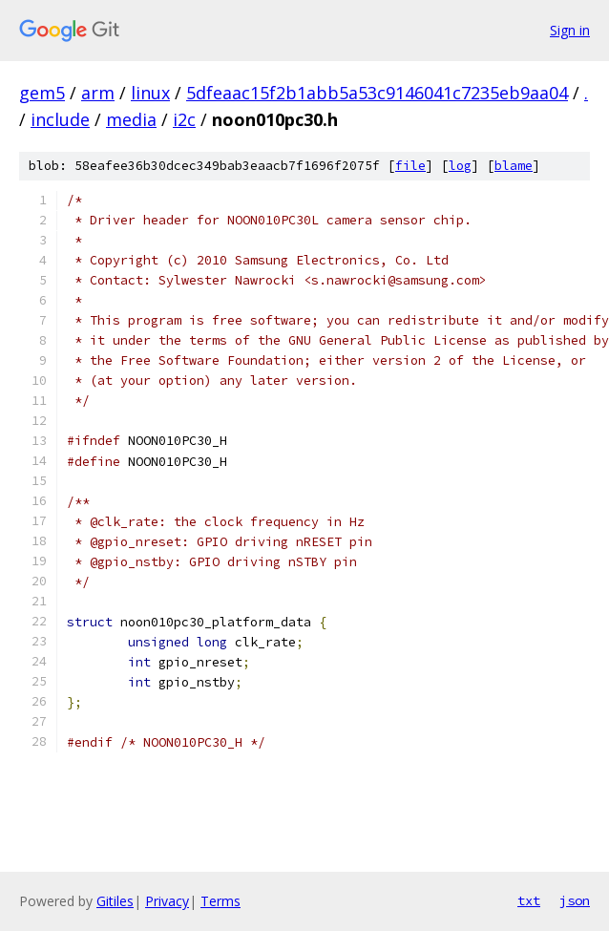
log (460, 166)
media (131, 119)
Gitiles (115, 901)
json (574, 900)
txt (528, 900)
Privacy (167, 901)
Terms (220, 901)
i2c (184, 119)
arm (98, 92)
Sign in (570, 30)
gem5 (42, 92)
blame (513, 166)
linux (150, 92)
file (410, 166)
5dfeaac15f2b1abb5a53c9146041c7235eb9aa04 (377, 92)
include (60, 119)
